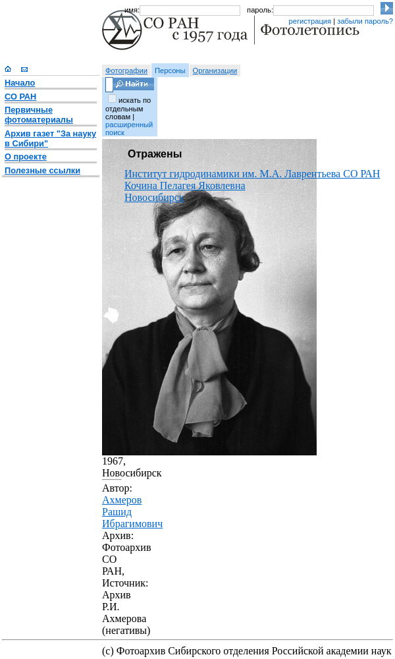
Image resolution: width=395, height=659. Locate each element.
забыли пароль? (365, 21)
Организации (215, 70)
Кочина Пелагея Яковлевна (185, 185)
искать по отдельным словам (128, 108)
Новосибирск (154, 197)
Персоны (170, 70)
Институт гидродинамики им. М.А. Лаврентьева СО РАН (252, 173)
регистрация (309, 21)
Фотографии (126, 70)
